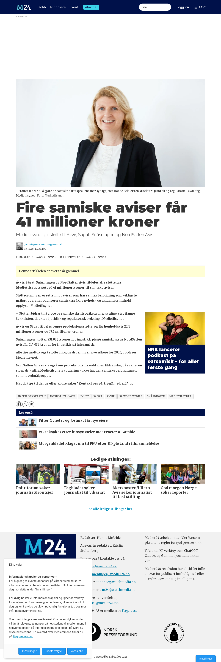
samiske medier (131, 396)
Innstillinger (205, 658)
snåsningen (156, 396)
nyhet (84, 396)
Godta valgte (54, 651)
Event (74, 7)
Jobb (42, 7)
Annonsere (58, 7)
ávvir (111, 396)
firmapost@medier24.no (99, 603)
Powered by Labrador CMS (110, 656)
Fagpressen (131, 611)
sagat (97, 396)
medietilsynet (180, 396)
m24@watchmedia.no (118, 590)
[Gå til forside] (24, 7)
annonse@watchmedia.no (116, 582)
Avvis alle (77, 651)
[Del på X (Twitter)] (25, 404)
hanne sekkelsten (32, 396)
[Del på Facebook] (19, 404)
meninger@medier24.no (111, 574)
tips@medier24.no (103, 566)
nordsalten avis (62, 396)
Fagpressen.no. (23, 636)
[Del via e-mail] (31, 404)
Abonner (91, 7)
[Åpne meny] (200, 7)
